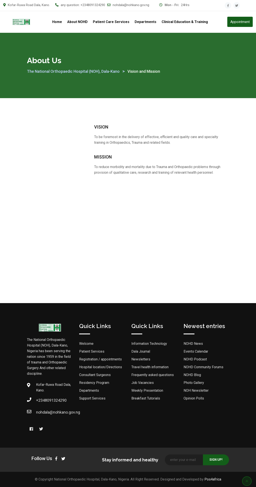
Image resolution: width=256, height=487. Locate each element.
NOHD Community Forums (203, 367)
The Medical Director (50, 208)
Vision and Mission (49, 156)
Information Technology (149, 344)
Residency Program (94, 383)
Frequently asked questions (152, 375)
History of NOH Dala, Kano (50, 191)
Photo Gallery (194, 383)
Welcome (86, 344)
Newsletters (140, 359)
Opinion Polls (194, 398)
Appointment (240, 22)
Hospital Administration (52, 221)
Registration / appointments (100, 359)
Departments (145, 22)
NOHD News (43, 248)
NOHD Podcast (195, 359)
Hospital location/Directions (100, 367)
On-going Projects (48, 235)
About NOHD (77, 22)
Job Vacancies (142, 383)
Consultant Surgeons (95, 375)
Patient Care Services (111, 22)
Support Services (92, 398)
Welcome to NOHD (49, 129)
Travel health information (150, 367)
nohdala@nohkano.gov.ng (131, 5)
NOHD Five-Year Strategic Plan (46, 172)
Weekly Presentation (147, 390)
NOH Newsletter (196, 390)
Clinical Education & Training (185, 22)
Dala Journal (44, 142)
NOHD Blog (192, 375)
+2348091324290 (92, 5)
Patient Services (91, 351)
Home (57, 22)
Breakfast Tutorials (145, 398)
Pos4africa (212, 479)
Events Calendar (196, 351)
